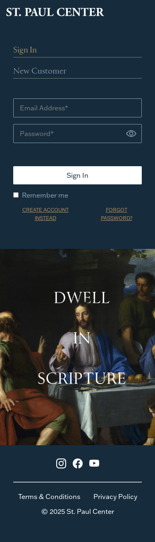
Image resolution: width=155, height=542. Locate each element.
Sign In (25, 50)
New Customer (40, 71)
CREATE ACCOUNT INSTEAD (45, 214)
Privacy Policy (115, 496)
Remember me (40, 195)
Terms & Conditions (49, 496)
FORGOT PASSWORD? (116, 214)
